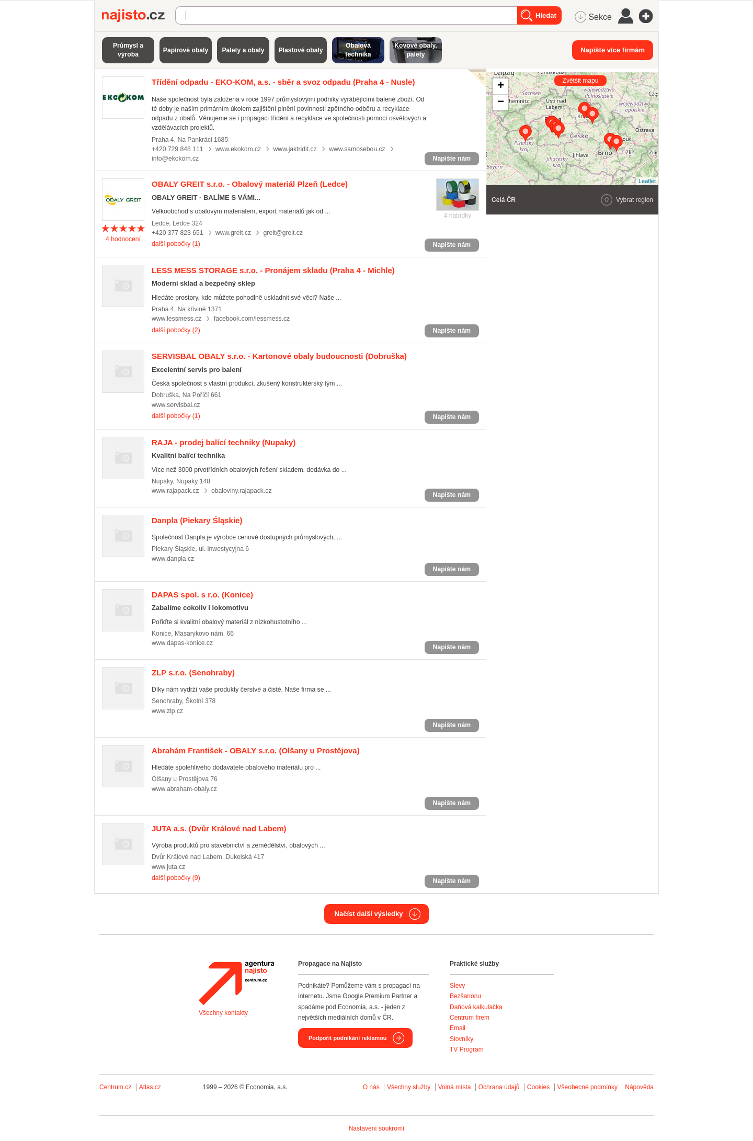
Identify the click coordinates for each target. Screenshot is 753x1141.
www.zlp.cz (167, 711)
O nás (371, 1087)
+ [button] (500, 86)
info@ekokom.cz (175, 158)
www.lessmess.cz (176, 318)
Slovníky (461, 1039)
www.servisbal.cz (176, 405)
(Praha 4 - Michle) (273, 270)
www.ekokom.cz (238, 149)
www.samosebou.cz (357, 149)
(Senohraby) (193, 672)
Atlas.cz (150, 1087)
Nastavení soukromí (377, 1128)
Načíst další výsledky (369, 914)
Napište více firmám (612, 50)
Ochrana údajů (499, 1087)
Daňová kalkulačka (476, 1007)
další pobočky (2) (176, 330)
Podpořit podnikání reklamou (347, 1038)
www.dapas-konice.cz (182, 643)
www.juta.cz (168, 867)
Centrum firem (469, 1017)
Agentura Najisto (236, 983)
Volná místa (454, 1087)
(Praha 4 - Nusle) (283, 81)
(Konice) (202, 594)
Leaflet (647, 181)
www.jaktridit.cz (295, 149)
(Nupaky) (223, 442)
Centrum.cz (115, 1087)
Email (457, 1028)
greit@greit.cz (283, 232)
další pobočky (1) (176, 243)
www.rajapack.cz (175, 490)
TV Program (467, 1049)
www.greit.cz (233, 232)
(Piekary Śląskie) (197, 520)
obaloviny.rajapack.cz (241, 490)
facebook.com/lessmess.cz (252, 318)
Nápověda (639, 1087)
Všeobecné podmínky (587, 1087)
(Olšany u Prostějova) (256, 750)
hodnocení (123, 239)
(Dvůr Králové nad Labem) (219, 828)
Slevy (457, 985)
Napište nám (452, 158)
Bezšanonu (465, 996)
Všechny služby (409, 1087)
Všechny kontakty (223, 1012)
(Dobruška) (279, 356)
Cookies (538, 1087)
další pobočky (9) (176, 878)
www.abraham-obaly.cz (184, 789)
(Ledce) (250, 183)
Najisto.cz (138, 16)
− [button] (500, 102)
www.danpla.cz (173, 558)
